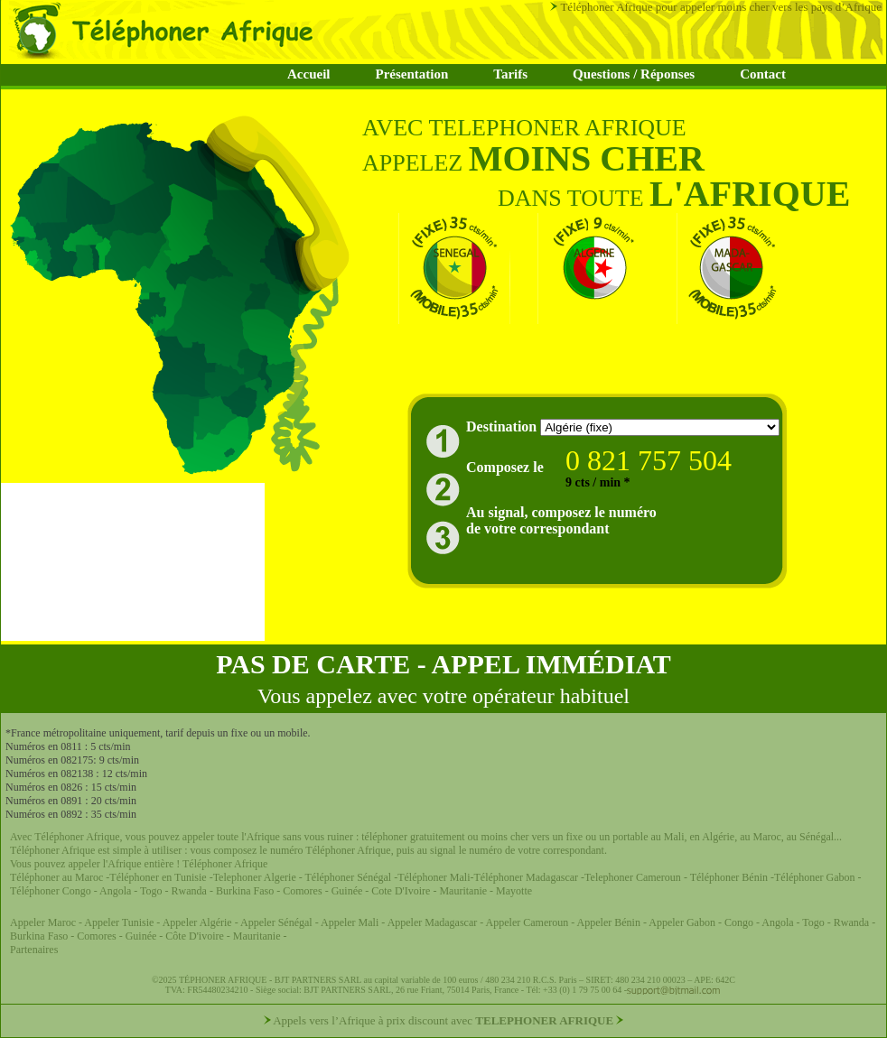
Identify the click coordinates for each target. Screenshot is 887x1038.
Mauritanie (461, 891)
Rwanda (191, 891)
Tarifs (510, 74)
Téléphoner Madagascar (527, 877)
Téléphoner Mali (433, 877)
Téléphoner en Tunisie (157, 877)
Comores (302, 891)
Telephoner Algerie (254, 877)
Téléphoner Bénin (729, 877)
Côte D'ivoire (194, 936)
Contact (763, 74)
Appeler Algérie (197, 922)
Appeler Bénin (610, 922)
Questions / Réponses (634, 74)
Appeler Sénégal (277, 922)
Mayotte (514, 891)
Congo (740, 922)
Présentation (411, 74)
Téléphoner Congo (50, 891)
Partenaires (34, 949)
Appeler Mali (349, 922)
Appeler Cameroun (529, 922)
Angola (115, 891)
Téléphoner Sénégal (348, 877)
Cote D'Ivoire (402, 891)
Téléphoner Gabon (816, 877)
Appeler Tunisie (119, 922)
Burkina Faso (245, 891)
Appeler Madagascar (432, 922)
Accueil (308, 74)
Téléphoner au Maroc (56, 877)
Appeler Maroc (44, 922)
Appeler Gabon (682, 922)
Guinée (347, 891)
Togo (150, 891)
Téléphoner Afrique (224, 863)
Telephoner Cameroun (634, 877)
